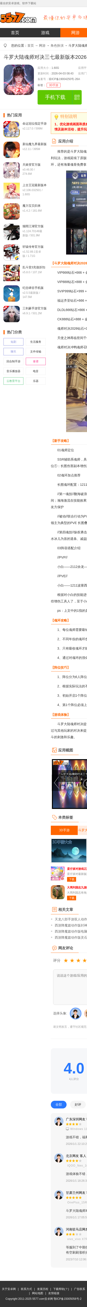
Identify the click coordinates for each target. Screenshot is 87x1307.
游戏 (45, 32)
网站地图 (37, 1293)
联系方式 (26, 1289)
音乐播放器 (13, 371)
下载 (71, 879)
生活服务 (35, 341)
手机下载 (55, 97)
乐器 (36, 381)
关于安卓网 (9, 1289)
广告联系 (79, 1289)
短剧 (13, 341)
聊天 (13, 351)
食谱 (36, 361)
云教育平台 (13, 381)
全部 (58, 1104)
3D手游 (53, 85)
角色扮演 (57, 45)
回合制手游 (13, 361)
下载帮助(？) (61, 1289)
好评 (78, 1104)
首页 (15, 32)
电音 (36, 371)
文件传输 (35, 351)
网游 (42, 45)
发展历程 (42, 1289)
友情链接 (53, 1293)
